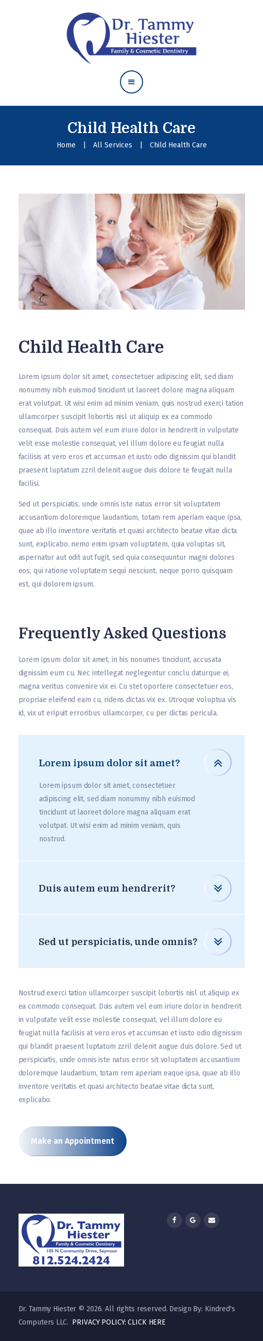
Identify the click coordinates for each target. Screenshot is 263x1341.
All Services (112, 145)
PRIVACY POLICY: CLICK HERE (118, 1322)
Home (66, 145)
